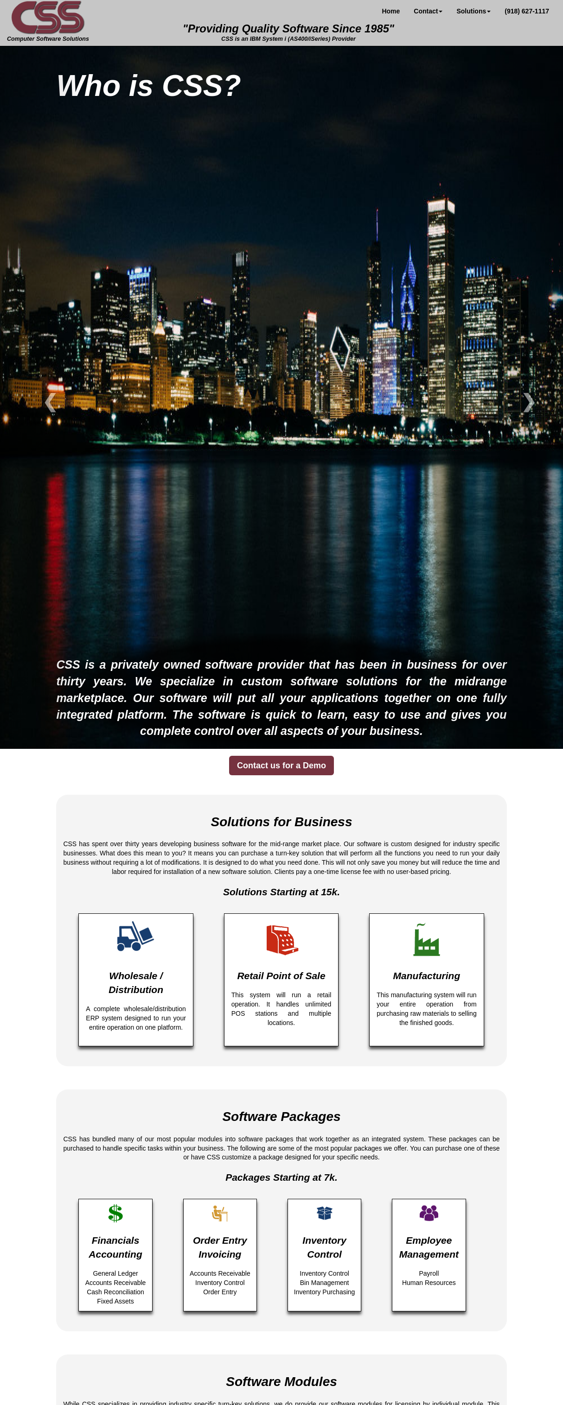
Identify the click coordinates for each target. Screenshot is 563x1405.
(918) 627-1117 (527, 11)
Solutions (473, 11)
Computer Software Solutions (48, 21)
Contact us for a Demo (281, 765)
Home (391, 11)
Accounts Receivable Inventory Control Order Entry (220, 1250)
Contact (428, 11)
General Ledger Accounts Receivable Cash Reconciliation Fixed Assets (115, 1254)
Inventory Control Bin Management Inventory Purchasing (324, 1250)
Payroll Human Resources (429, 1245)
